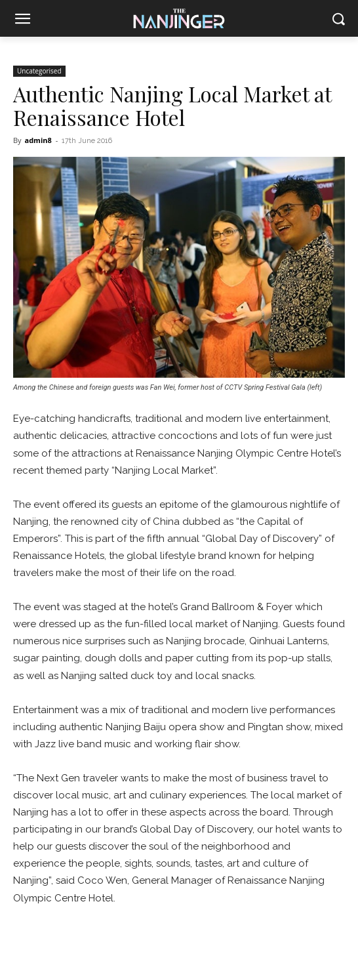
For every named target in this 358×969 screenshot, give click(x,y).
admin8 (37, 140)
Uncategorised (39, 70)
